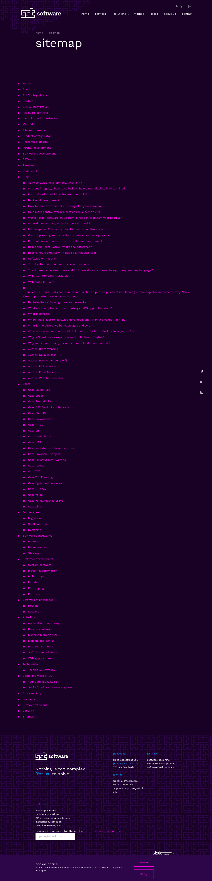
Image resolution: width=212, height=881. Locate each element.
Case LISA (35, 430)
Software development (38, 559)
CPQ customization (36, 106)
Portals (33, 582)
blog (179, 6)
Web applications (39, 658)
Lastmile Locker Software (40, 118)
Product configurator (37, 136)
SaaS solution (37, 524)
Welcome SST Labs (41, 282)
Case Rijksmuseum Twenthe (47, 459)
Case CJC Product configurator (49, 407)
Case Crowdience (39, 419)
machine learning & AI (49, 825)
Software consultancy (37, 535)
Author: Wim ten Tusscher (45, 378)
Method (28, 124)
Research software (40, 646)
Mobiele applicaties (41, 640)
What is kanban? (39, 313)
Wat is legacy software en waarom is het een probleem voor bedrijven (75, 217)
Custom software (39, 564)
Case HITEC (35, 424)
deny (143, 874)
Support (33, 611)
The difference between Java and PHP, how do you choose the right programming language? (90, 270)
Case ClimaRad (38, 413)
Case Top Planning (40, 477)
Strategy (34, 553)
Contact (28, 101)
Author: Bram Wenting (43, 348)
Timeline (28, 165)
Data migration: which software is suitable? (57, 194)
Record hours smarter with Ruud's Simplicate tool (62, 252)
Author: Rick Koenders (43, 366)
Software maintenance (38, 599)
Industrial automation (42, 570)
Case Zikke (35, 506)
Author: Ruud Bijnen (41, 372)
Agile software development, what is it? (55, 182)
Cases (26, 383)
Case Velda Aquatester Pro (46, 500)
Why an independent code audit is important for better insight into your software (83, 331)
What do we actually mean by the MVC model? (60, 223)
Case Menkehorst (39, 436)
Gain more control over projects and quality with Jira (64, 211)
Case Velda (35, 494)
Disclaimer (30, 699)
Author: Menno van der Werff (47, 360)
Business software (40, 629)
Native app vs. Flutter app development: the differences (66, 229)
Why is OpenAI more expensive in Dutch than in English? (66, 337)
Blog (26, 176)
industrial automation (49, 821)
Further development (37, 147)
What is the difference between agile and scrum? (61, 325)
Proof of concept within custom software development (65, 241)
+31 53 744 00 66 (123, 784)
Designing (34, 529)
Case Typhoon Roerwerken (46, 483)
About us (29, 89)
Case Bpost (35, 395)
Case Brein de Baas (41, 401)
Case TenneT (36, 465)
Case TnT (34, 471)
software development (160, 763)
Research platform (35, 141)
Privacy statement (35, 705)
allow (144, 862)
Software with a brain (42, 258)
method (139, 13)
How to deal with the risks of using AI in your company (65, 206)
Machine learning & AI (42, 634)
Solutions (29, 617)
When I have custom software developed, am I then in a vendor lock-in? (76, 319)
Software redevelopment (39, 153)
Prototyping (36, 588)
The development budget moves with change (58, 264)
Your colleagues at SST (43, 681)
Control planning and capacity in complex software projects (68, 235)
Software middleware (42, 652)
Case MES (34, 442)
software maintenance (160, 767)
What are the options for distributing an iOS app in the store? (70, 308)
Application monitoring (43, 623)
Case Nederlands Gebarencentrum (51, 448)
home (85, 13)
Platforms (34, 594)
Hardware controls (35, 112)
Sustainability (32, 693)
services (102, 14)
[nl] (190, 6)
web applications (46, 810)
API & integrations (35, 95)
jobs (115, 792)
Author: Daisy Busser (42, 354)
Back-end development (43, 200)
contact (187, 13)
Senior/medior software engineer (50, 687)
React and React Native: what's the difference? (60, 246)
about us (170, 13)
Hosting (33, 605)
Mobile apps (36, 576)
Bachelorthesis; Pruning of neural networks (57, 302)
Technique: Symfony (41, 669)
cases (154, 13)
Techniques (30, 664)
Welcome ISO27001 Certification (49, 276)
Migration (34, 518)
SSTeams (29, 159)
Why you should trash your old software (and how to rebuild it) (70, 343)
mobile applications (47, 814)
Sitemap (28, 716)
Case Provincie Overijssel (44, 454)
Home (27, 83)
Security (28, 710)
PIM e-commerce (34, 130)
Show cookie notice (107, 831)
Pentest (33, 541)
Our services (31, 512)
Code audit (30, 171)
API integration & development (54, 818)
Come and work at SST (38, 675)
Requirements (37, 547)
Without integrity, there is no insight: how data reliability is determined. (77, 188)
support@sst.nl (134, 788)
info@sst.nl (131, 780)
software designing (158, 759)
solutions (121, 14)
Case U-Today (37, 488)
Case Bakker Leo (39, 389)
